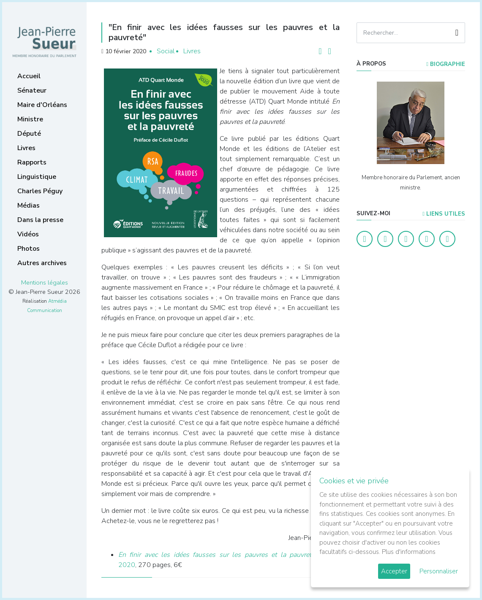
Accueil (29, 76)
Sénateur (31, 90)
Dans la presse (40, 220)
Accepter (394, 571)
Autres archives (42, 263)
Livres (26, 148)
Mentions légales (44, 282)
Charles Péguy (40, 191)
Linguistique (36, 176)
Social (165, 51)
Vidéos (28, 234)
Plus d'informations (409, 552)
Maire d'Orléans (42, 105)
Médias (28, 205)
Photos (28, 248)
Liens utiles (443, 214)
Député (29, 133)
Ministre (30, 119)
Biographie (445, 64)
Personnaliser (438, 571)
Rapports (31, 162)
